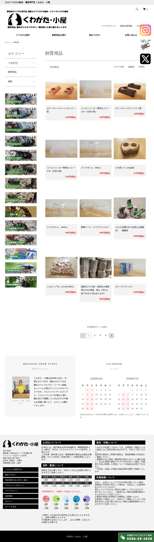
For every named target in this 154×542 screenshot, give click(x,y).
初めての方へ (95, 35)
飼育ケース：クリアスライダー (95, 227)
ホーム (7, 42)
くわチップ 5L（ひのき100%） (61, 287)
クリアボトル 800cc (91, 168)
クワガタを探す (23, 35)
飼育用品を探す (59, 35)
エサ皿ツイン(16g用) (124, 168)
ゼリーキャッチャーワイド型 (128, 108)
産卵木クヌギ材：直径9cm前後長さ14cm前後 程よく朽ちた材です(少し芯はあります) (95, 290)
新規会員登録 (126, 26)
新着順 (142, 66)
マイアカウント (109, 26)
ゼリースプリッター (124, 287)
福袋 (10, 82)
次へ (111, 335)
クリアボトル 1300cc (57, 227)
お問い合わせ (131, 35)
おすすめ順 (119, 66)
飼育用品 (17, 42)
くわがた (13, 62)
